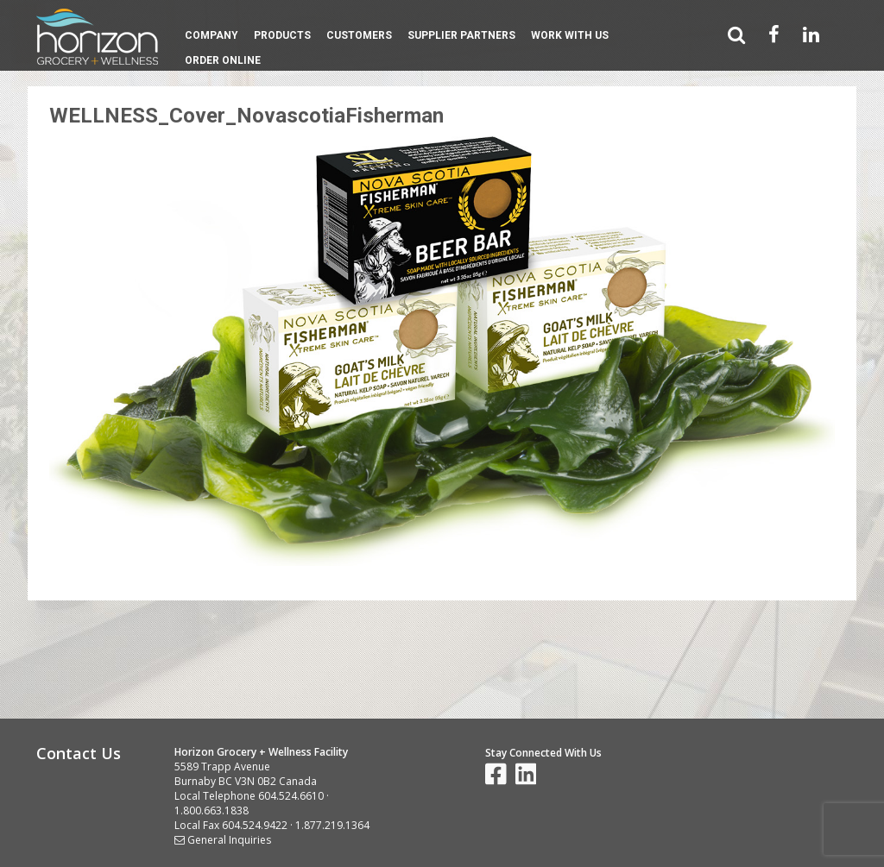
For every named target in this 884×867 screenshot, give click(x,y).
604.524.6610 (291, 795)
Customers (359, 35)
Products (282, 35)
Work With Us (570, 35)
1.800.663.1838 (211, 810)
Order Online (223, 60)
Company (211, 35)
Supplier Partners (461, 35)
